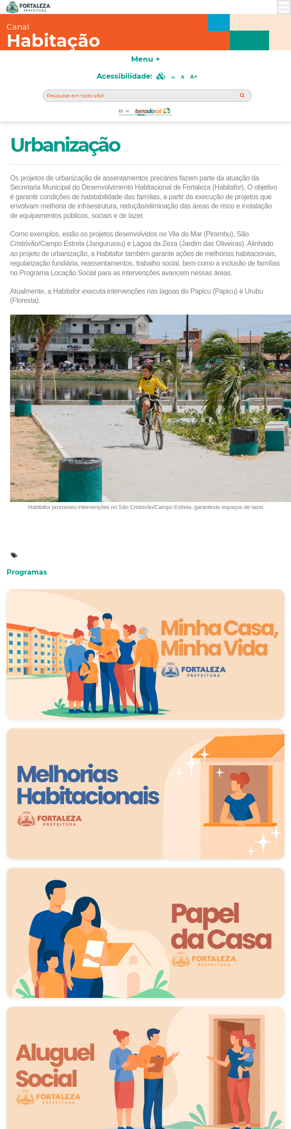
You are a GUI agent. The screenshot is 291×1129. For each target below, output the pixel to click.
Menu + (145, 59)
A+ (193, 76)
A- (173, 77)
